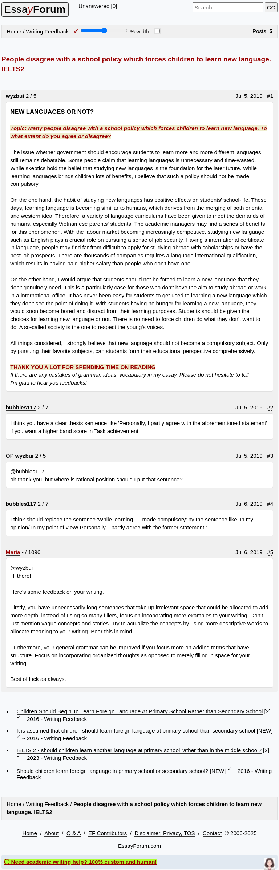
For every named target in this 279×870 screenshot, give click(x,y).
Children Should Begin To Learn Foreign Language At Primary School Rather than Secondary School (140, 711)
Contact (212, 833)
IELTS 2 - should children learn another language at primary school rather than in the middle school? (139, 750)
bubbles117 (21, 407)
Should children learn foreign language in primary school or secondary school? (113, 771)
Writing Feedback (47, 31)
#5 (270, 552)
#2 (270, 407)
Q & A (73, 833)
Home (14, 31)
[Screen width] (104, 30)
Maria (13, 552)
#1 (270, 96)
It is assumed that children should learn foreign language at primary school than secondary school (136, 730)
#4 (270, 504)
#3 (270, 456)
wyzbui (15, 96)
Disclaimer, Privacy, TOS (164, 833)
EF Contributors (107, 833)
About (51, 833)
